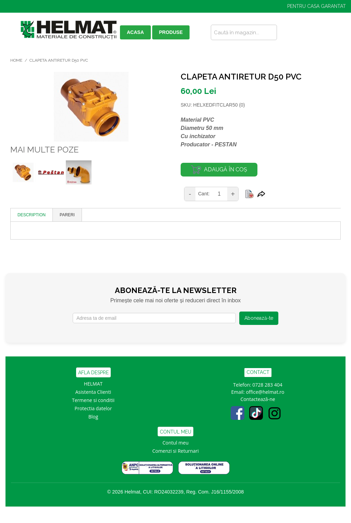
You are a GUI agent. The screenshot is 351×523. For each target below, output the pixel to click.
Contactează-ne (257, 399)
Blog (93, 416)
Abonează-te (258, 318)
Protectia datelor (93, 408)
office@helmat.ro (265, 392)
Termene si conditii (93, 400)
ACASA (135, 32)
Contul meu (175, 442)
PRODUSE (171, 32)
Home (16, 60)
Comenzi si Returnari (175, 451)
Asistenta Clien (91, 392)
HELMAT (93, 383)
